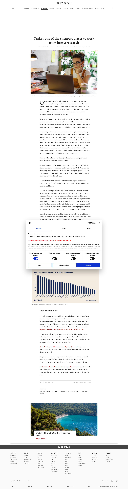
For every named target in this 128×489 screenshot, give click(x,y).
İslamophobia (41, 467)
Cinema (80, 455)
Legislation (13, 457)
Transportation (87, 8)
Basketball (94, 457)
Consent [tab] (38, 228)
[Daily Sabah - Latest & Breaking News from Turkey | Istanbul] (64, 3)
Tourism (65, 8)
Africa (39, 463)
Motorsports (95, 459)
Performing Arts (82, 463)
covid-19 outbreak (64, 391)
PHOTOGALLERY (42, 438)
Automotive (35, 8)
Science (66, 465)
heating (42, 393)
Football (94, 455)
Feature (66, 471)
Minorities (26, 461)
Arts (80, 453)
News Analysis (100, 8)
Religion (67, 467)
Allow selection (64, 265)
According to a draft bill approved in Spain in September (59, 347)
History (66, 469)
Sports (94, 453)
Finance (58, 8)
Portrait (80, 461)
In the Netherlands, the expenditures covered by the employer (61, 367)
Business (27, 8)
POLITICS (13, 453)
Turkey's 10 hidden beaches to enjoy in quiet (53, 434)
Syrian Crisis (40, 465)
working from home (45, 391)
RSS (89, 486)
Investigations (27, 459)
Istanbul (26, 455)
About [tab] (89, 228)
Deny (39, 265)
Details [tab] (64, 228)
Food (66, 461)
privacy (30, 486)
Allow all (88, 265)
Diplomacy (13, 455)
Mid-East (40, 455)
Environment (68, 457)
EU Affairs (12, 461)
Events (79, 459)
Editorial (108, 461)
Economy (44, 8)
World (40, 453)
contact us (70, 486)
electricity (84, 391)
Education (26, 457)
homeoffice (55, 391)
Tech (71, 8)
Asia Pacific (40, 461)
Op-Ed (107, 457)
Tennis (93, 461)
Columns (108, 455)
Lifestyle (68, 453)
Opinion (108, 453)
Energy (52, 8)
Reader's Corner (109, 459)
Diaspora (26, 463)
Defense (77, 8)
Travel (66, 459)
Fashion (67, 463)
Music (79, 457)
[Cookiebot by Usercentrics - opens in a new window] (88, 223)
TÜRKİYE (26, 453)
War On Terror (13, 459)
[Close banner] (99, 222)
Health (66, 455)
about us (49, 486)
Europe (39, 457)
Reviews (80, 465)
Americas (40, 459)
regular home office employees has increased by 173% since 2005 (61, 329)
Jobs (11, 486)
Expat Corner (68, 473)
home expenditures (75, 391)
